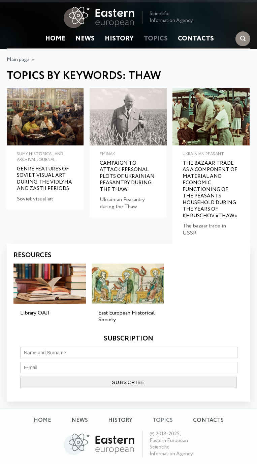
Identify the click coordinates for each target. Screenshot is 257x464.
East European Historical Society (126, 316)
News (85, 39)
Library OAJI (35, 313)
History (119, 39)
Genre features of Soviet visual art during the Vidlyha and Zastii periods (44, 179)
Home (55, 39)
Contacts (196, 39)
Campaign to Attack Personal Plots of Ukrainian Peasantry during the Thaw (127, 176)
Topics (156, 39)
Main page (18, 59)
